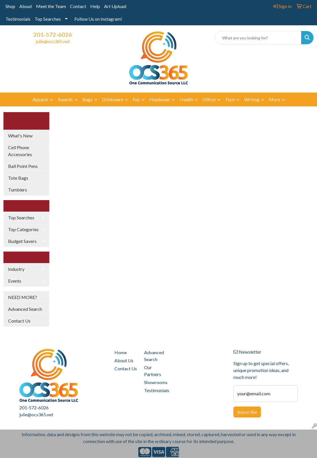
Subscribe (247, 412)
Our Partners (152, 371)
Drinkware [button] (112, 99)
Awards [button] (65, 99)
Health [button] (186, 99)
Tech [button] (230, 99)
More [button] (274, 99)
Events (14, 280)
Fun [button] (136, 99)
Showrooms (155, 382)
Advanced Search (25, 309)
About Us (123, 360)
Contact (78, 6)
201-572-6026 (52, 34)
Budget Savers (22, 241)
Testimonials (18, 19)
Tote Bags (18, 178)
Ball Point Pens (23, 166)
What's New (20, 135)
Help (95, 6)
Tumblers (17, 189)
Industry (16, 269)
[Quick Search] (258, 37)
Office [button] (209, 99)
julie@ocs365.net (53, 41)
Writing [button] (251, 99)
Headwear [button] (159, 99)
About (25, 6)
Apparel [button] (40, 99)
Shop (10, 6)
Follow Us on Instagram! (98, 19)
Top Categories (23, 229)
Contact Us (19, 320)
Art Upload (115, 6)
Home (120, 352)
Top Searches (48, 19)
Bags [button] (87, 99)
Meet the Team (51, 6)
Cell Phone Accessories (20, 151)
